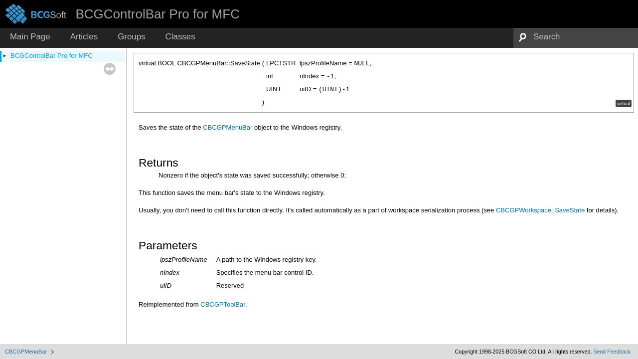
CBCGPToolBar (222, 304)
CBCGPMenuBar (227, 127)
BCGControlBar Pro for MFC (51, 55)
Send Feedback (612, 352)
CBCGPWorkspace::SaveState (540, 210)
